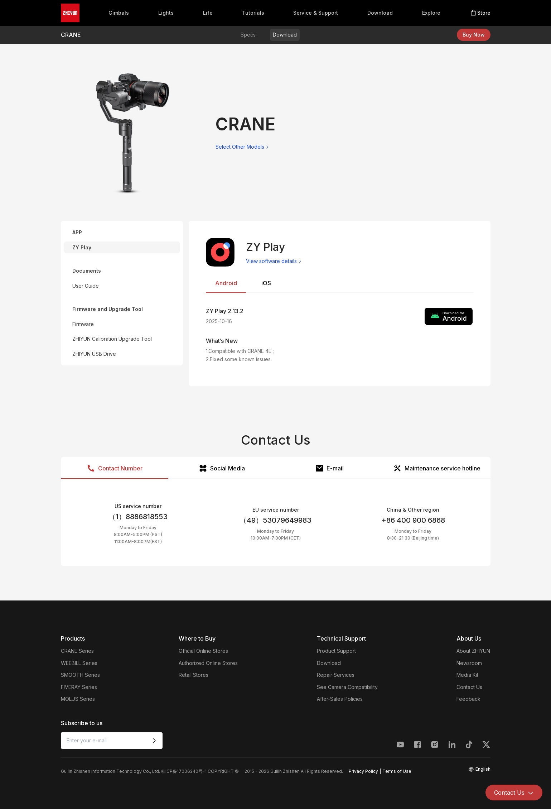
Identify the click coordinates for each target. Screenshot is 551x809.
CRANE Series (77, 651)
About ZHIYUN (473, 651)
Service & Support (315, 13)
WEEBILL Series (79, 663)
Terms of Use (396, 771)
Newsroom (469, 663)
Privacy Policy (363, 771)
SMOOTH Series (80, 675)
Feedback (468, 699)
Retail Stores (193, 675)
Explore (431, 13)
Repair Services (335, 675)
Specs (248, 35)
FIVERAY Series (79, 687)
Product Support (336, 651)
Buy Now (474, 35)
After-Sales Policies (340, 699)
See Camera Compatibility (347, 687)
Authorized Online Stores (208, 663)
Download (380, 13)
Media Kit (467, 675)
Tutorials (253, 13)
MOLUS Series (78, 699)
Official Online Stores (203, 651)
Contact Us (469, 687)
